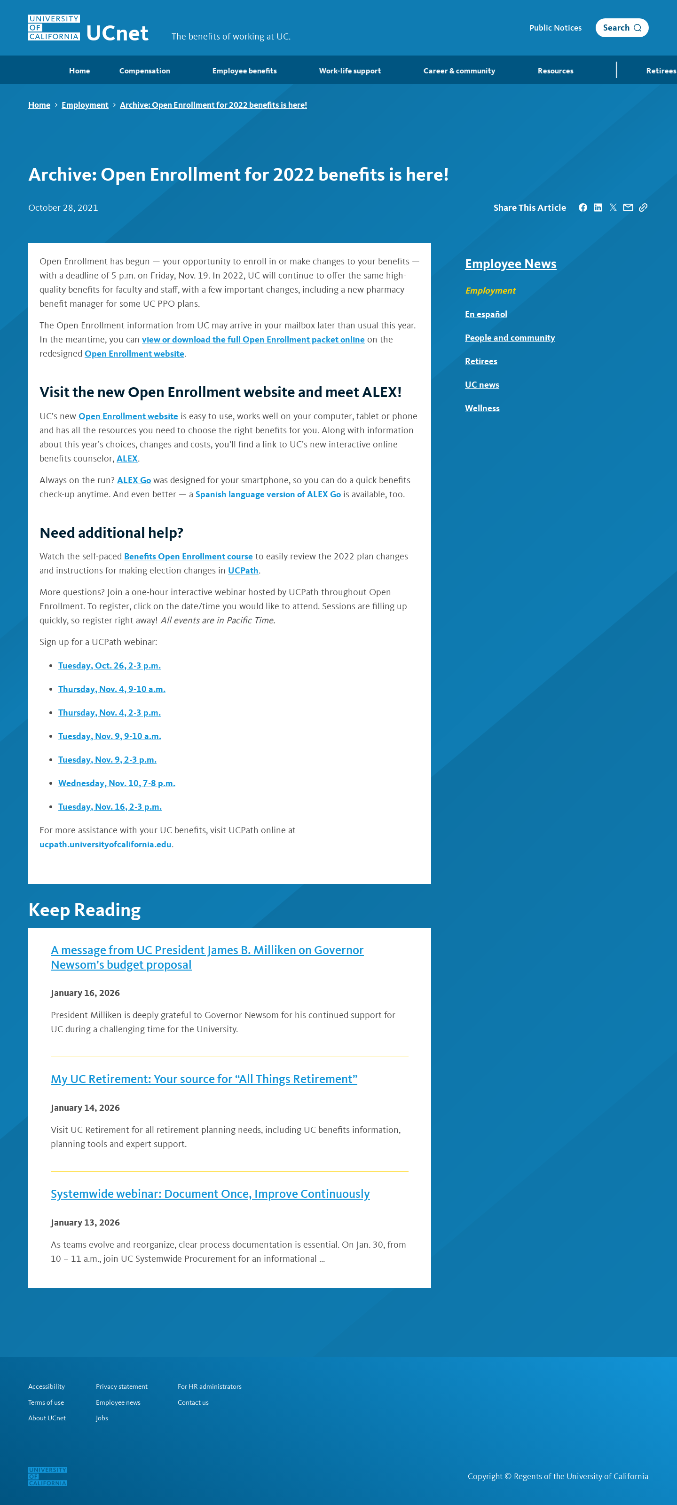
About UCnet (48, 1418)
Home (39, 105)
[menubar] (338, 70)
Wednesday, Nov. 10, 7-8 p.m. (119, 783)
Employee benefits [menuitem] (210, 70)
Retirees (482, 361)
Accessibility (48, 1386)
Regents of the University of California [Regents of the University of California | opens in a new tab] (581, 1476)
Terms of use (48, 1402)
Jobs (105, 1418)
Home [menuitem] (38, 70)
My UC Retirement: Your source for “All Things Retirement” (214, 1083)
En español (487, 314)
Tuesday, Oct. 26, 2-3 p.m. (111, 665)
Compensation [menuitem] (111, 70)
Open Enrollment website (137, 353)
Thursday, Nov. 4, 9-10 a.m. (114, 689)
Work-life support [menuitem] (315, 70)
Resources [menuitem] (519, 70)
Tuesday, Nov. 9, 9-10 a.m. (111, 736)
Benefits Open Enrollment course (191, 556)
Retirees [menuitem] (629, 70)
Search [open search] (616, 27)
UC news (482, 384)
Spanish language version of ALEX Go (271, 494)
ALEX (155, 458)
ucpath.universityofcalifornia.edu (108, 844)
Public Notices (555, 28)
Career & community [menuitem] (423, 70)
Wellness (483, 408)
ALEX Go (135, 480)
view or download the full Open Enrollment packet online (258, 339)
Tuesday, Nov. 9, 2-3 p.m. (109, 759)
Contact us (204, 1402)
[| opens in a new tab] (583, 208)
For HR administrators (222, 1386)
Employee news (123, 1402)
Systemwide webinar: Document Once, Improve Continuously (221, 1199)
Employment (85, 105)
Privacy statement (128, 1386)
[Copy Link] (643, 208)
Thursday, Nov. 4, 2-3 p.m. (111, 712)
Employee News (511, 264)
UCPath (244, 570)
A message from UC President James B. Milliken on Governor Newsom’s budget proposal (219, 959)
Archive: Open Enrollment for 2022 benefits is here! (213, 105)
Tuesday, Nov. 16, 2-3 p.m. (112, 806)
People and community (511, 337)
